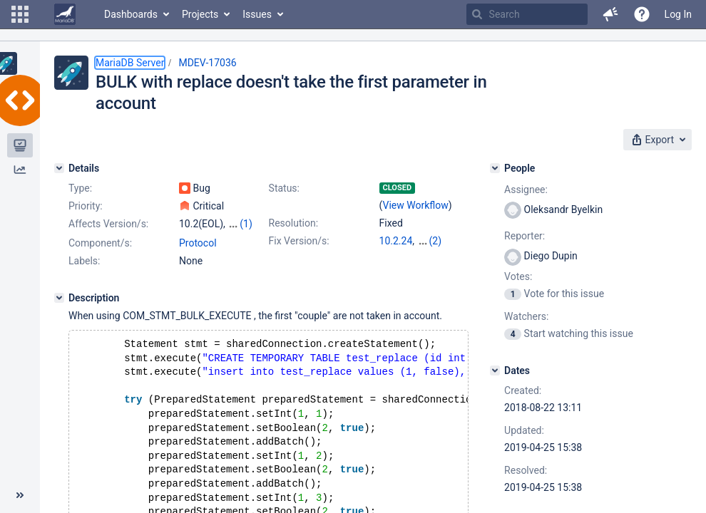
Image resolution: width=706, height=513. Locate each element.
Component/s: (100, 243)
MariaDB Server (130, 62)
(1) (246, 223)
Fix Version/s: (299, 241)
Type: (80, 188)
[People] (495, 168)
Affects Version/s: (108, 223)
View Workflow (416, 205)
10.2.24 (396, 241)
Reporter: (524, 236)
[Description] (59, 298)
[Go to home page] (65, 14)
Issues (257, 14)
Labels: (84, 260)
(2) (435, 241)
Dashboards (131, 14)
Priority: (85, 206)
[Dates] (495, 370)
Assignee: (526, 189)
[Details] (59, 168)
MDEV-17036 (207, 62)
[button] (20, 14)
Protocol (198, 243)
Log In (678, 14)
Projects (200, 14)
